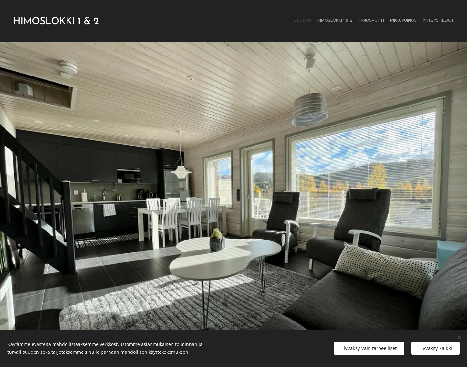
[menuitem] (429, 21)
